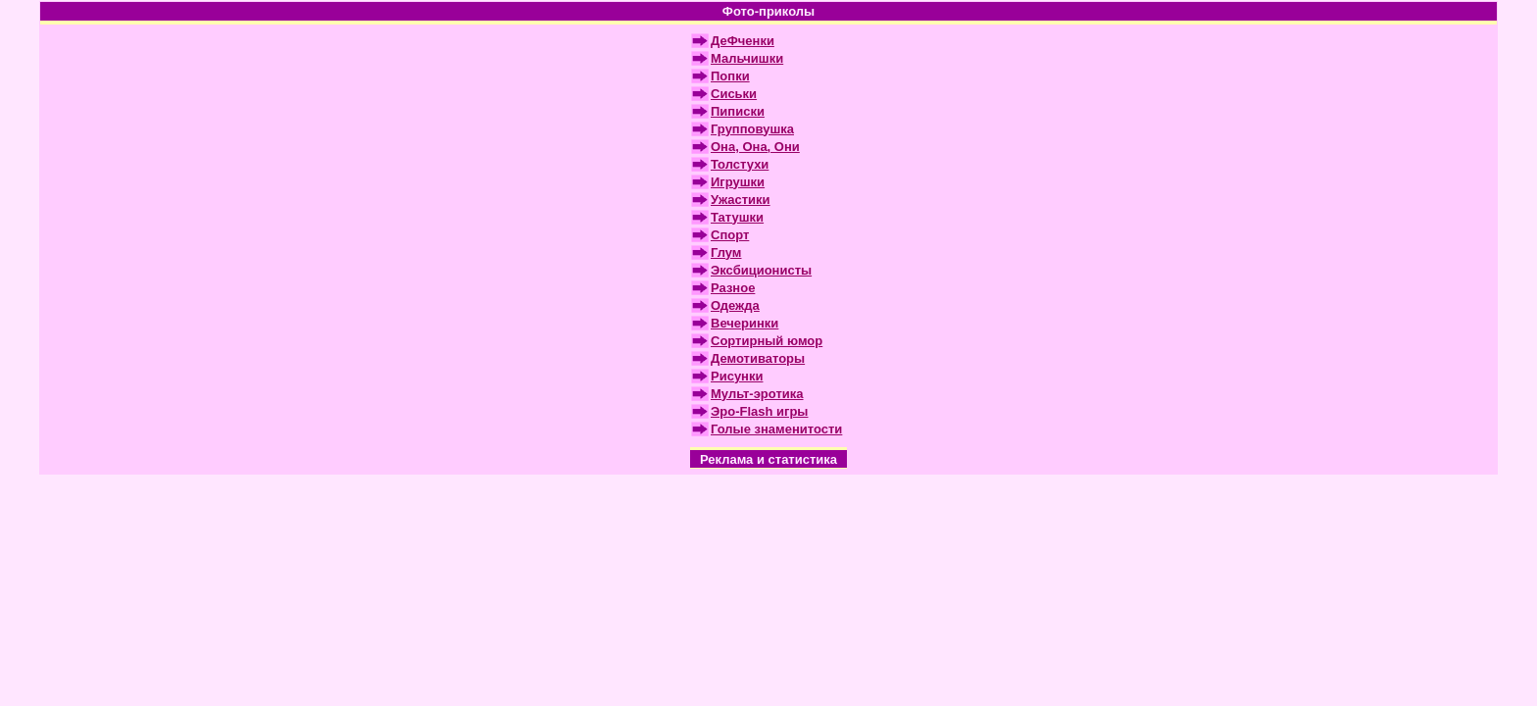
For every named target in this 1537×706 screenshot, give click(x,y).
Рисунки (737, 376)
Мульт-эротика (757, 393)
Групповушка (752, 129)
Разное (733, 287)
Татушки (737, 217)
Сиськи (734, 93)
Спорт (730, 234)
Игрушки (738, 182)
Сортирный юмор (766, 340)
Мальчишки (747, 58)
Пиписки (738, 111)
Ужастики (740, 199)
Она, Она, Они (755, 146)
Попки (730, 76)
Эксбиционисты (761, 270)
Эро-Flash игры (759, 411)
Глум (726, 252)
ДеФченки (742, 40)
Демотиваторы (758, 358)
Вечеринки (744, 323)
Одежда (735, 305)
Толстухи (739, 164)
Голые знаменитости (776, 429)
